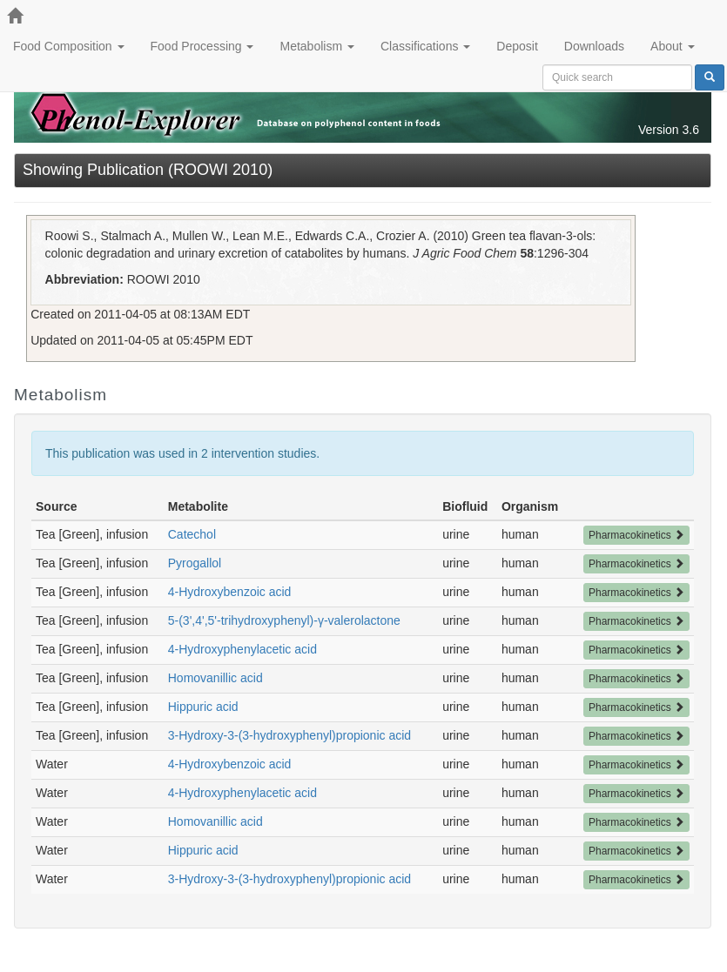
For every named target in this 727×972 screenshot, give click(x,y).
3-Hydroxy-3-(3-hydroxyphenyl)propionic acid (289, 735)
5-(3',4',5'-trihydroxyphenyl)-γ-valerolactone (284, 620)
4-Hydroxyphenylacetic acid (242, 649)
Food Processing (202, 46)
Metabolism (316, 46)
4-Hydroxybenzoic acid (230, 592)
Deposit (516, 46)
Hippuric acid (203, 707)
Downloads (594, 46)
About (672, 46)
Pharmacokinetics (636, 535)
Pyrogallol (194, 563)
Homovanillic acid (215, 678)
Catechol (192, 534)
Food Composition (69, 46)
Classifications (425, 46)
